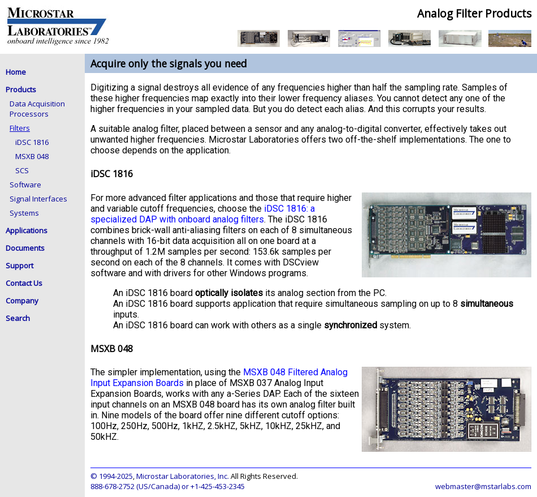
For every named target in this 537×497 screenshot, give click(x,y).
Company (22, 300)
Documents (25, 248)
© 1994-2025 (111, 476)
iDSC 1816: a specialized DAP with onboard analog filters (202, 214)
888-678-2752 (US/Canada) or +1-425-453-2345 (167, 486)
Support (19, 265)
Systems (24, 213)
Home (16, 72)
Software (25, 184)
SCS (22, 170)
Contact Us (24, 283)
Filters (20, 128)
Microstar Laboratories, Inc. (182, 476)
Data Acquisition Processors (37, 108)
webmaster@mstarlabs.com (483, 486)
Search (18, 318)
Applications (26, 230)
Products (21, 89)
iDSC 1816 (32, 142)
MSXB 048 (32, 156)
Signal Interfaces (38, 199)
